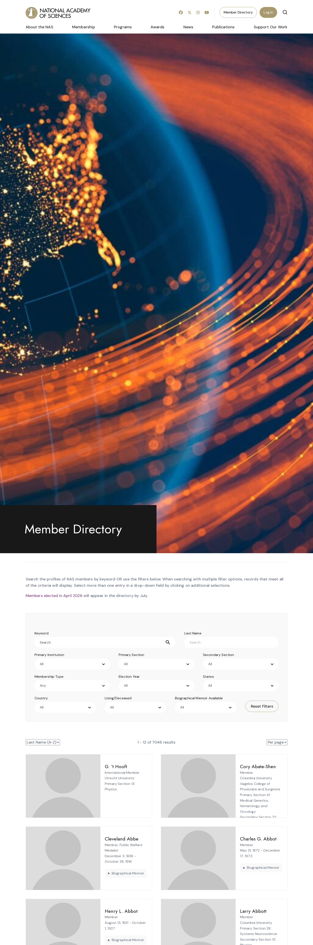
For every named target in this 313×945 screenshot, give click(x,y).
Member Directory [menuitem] (238, 12)
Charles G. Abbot (221, 838)
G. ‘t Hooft (79, 766)
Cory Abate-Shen (221, 766)
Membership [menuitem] (83, 27)
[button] (285, 12)
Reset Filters (262, 706)
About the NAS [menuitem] (39, 27)
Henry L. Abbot (84, 911)
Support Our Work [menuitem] (271, 27)
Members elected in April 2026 (54, 595)
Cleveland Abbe (85, 838)
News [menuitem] (188, 27)
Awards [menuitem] (157, 27)
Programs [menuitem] (123, 27)
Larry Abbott (216, 911)
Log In (268, 12)
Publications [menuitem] (223, 27)
